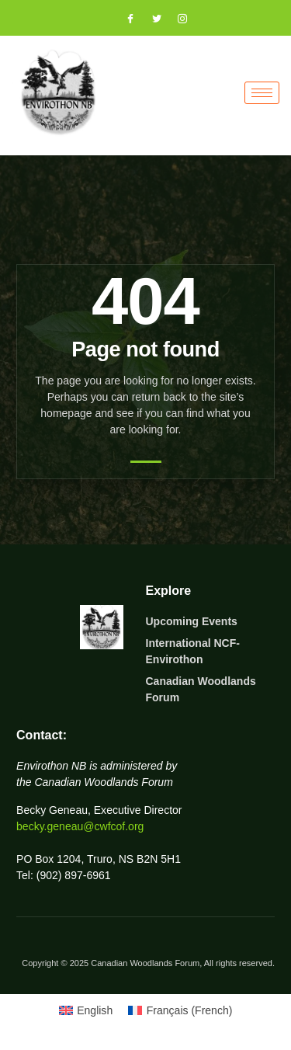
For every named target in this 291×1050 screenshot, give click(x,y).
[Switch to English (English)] (86, 1010)
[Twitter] (149, 19)
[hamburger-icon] (261, 93)
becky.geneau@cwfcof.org (80, 826)
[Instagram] (175, 19)
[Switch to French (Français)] (180, 1010)
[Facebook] (123, 19)
